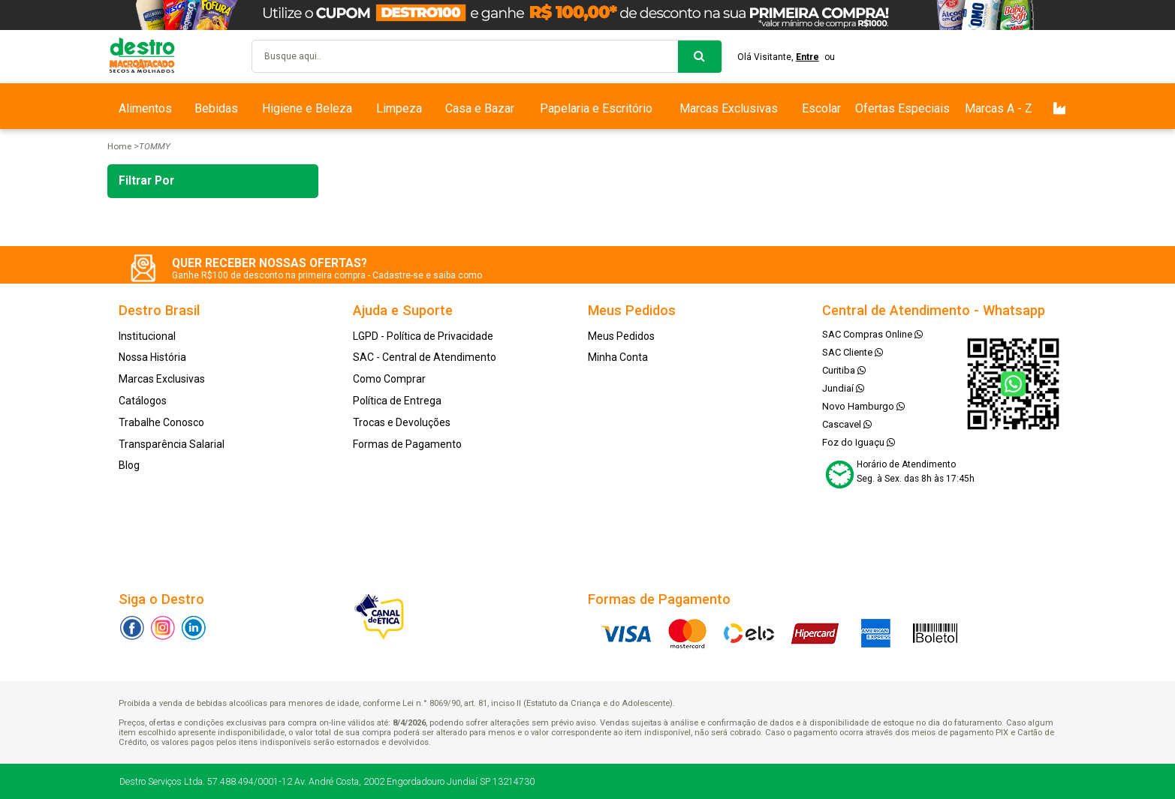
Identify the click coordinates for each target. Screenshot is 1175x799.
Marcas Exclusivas (728, 108)
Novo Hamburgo (863, 406)
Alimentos (145, 108)
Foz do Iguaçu (858, 442)
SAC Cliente (852, 352)
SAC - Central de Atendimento (424, 357)
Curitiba (844, 370)
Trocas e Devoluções (401, 422)
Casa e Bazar (479, 108)
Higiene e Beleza (307, 108)
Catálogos (143, 401)
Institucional (147, 336)
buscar (700, 57)
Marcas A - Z (998, 108)
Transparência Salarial (171, 444)
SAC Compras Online (872, 334)
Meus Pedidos (621, 336)
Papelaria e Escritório (596, 108)
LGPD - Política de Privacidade (423, 336)
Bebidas (216, 108)
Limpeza (399, 108)
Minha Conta (618, 357)
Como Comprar (389, 379)
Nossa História (152, 357)
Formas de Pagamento (407, 444)
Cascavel (847, 424)
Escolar (821, 108)
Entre (807, 57)
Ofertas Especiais (902, 108)
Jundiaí (843, 388)
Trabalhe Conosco (161, 422)
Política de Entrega (397, 401)
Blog (129, 465)
